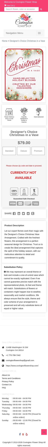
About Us (6, 375)
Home (4, 41)
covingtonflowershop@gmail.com (20, 360)
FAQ (4, 388)
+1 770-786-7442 (13, 355)
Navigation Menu (14, 33)
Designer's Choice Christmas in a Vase (27, 41)
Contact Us (6, 384)
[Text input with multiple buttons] (21, 9)
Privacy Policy (8, 381)
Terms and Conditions (11, 378)
